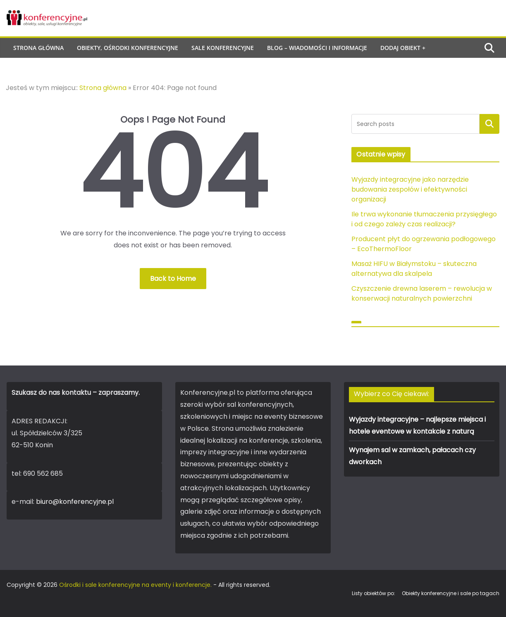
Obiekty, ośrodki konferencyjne (127, 48)
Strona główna (38, 48)
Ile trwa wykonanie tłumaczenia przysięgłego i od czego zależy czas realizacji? (424, 219)
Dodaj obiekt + (402, 48)
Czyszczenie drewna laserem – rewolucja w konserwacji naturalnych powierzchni (421, 293)
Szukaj (489, 123)
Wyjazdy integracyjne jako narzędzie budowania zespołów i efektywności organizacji (410, 189)
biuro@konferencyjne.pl (75, 501)
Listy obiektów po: (373, 593)
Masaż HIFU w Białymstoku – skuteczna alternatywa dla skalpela (414, 268)
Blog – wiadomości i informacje (317, 48)
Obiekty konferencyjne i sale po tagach (450, 593)
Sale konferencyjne (222, 48)
